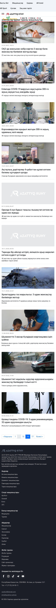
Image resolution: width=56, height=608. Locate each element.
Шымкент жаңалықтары (10, 480)
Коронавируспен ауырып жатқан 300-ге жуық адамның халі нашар (25, 131)
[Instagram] (8, 576)
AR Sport (3, 8)
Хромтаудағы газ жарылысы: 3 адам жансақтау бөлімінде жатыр (27, 296)
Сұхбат (4, 541)
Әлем (4, 544)
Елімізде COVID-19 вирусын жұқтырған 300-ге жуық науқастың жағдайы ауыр (25, 90)
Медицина (5, 514)
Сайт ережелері (7, 562)
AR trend (39, 3)
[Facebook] (3, 576)
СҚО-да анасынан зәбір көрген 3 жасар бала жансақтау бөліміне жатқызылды (24, 50)
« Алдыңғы (7, 437)
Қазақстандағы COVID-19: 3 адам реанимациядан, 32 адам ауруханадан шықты (27, 421)
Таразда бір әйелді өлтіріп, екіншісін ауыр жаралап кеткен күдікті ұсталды (28, 253)
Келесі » (39, 437)
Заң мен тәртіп (26, 8)
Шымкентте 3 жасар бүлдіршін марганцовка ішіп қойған (27, 338)
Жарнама (5, 559)
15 (23, 437)
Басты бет (4, 3)
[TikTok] (13, 576)
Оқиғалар (5, 538)
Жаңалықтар (17, 3)
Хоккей (4, 499)
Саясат (4, 529)
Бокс (3, 502)
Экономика (6, 532)
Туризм (4, 517)
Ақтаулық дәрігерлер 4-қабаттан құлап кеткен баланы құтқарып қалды (26, 171)
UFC (3, 505)
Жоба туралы (6, 553)
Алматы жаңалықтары (10, 477)
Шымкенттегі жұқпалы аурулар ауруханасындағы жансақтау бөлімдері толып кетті (27, 380)
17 (32, 437)
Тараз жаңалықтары (9, 487)
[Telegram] (18, 576)
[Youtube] (23, 576)
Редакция (5, 556)
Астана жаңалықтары (10, 474)
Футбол (4, 495)
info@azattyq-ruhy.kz (9, 595)
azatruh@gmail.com (9, 592)
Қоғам (13, 8)
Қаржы (30, 3)
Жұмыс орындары (8, 565)
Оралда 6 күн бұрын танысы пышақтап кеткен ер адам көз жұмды (27, 211)
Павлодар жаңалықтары (11, 483)
